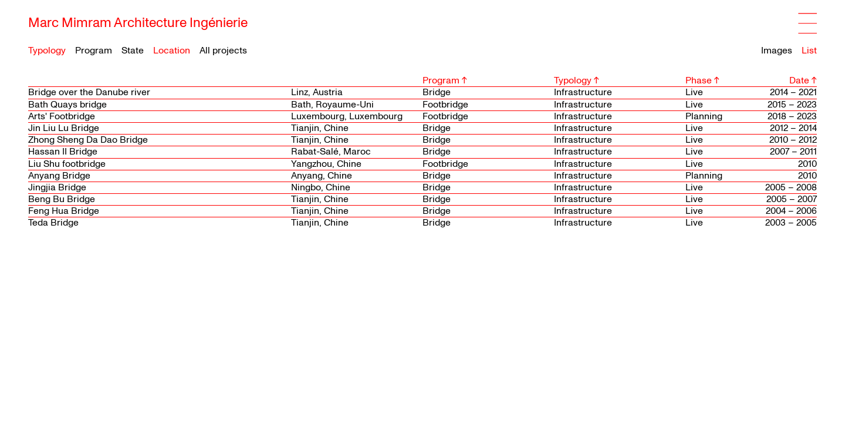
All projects (223, 50)
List (809, 50)
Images (776, 50)
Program (93, 50)
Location (171, 50)
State (132, 50)
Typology (47, 50)
